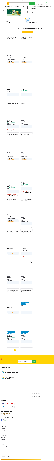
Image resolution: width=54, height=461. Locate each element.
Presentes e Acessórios (6, 448)
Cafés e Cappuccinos (23, 7)
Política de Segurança (36, 395)
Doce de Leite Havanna (32, 7)
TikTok (9, 415)
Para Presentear (4, 7)
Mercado (3, 443)
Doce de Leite (4, 436)
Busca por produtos (15, 9)
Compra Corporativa (28, 0)
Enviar (44, 15)
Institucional (8, 0)
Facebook (2, 415)
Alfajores (3, 429)
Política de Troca (35, 392)
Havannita (3, 441)
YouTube (7, 415)
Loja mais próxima (21, 0)
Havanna (8, 3)
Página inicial (9, 9)
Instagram (4, 415)
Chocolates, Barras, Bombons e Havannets (10, 434)
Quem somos (3, 392)
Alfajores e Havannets (13, 7)
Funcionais (41, 7)
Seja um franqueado (14, 0)
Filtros (15, 23)
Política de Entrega (36, 397)
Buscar (32, 3)
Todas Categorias (48, 7)
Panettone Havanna (5, 445)
